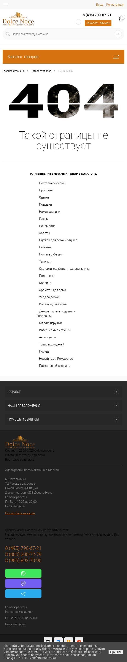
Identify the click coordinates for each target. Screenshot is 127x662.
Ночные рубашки (51, 254)
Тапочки (45, 261)
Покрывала (47, 226)
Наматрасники (49, 211)
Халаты (44, 233)
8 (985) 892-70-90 (23, 560)
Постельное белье (52, 183)
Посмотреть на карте (20, 513)
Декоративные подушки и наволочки (56, 314)
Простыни (46, 190)
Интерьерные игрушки (55, 330)
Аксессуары (47, 337)
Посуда (44, 351)
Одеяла (44, 197)
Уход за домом (49, 297)
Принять (115, 652)
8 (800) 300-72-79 (23, 554)
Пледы (44, 219)
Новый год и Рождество (56, 358)
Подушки (45, 204)
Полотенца (46, 275)
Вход (99, 4)
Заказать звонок (98, 23)
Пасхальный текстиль (54, 365)
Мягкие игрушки (50, 323)
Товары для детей (51, 344)
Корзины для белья (53, 304)
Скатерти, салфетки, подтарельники (64, 268)
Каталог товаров (63, 57)
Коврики (45, 283)
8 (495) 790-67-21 (97, 15)
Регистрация (115, 4)
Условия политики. (43, 658)
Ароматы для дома (52, 290)
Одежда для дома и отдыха (58, 240)
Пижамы (45, 247)
